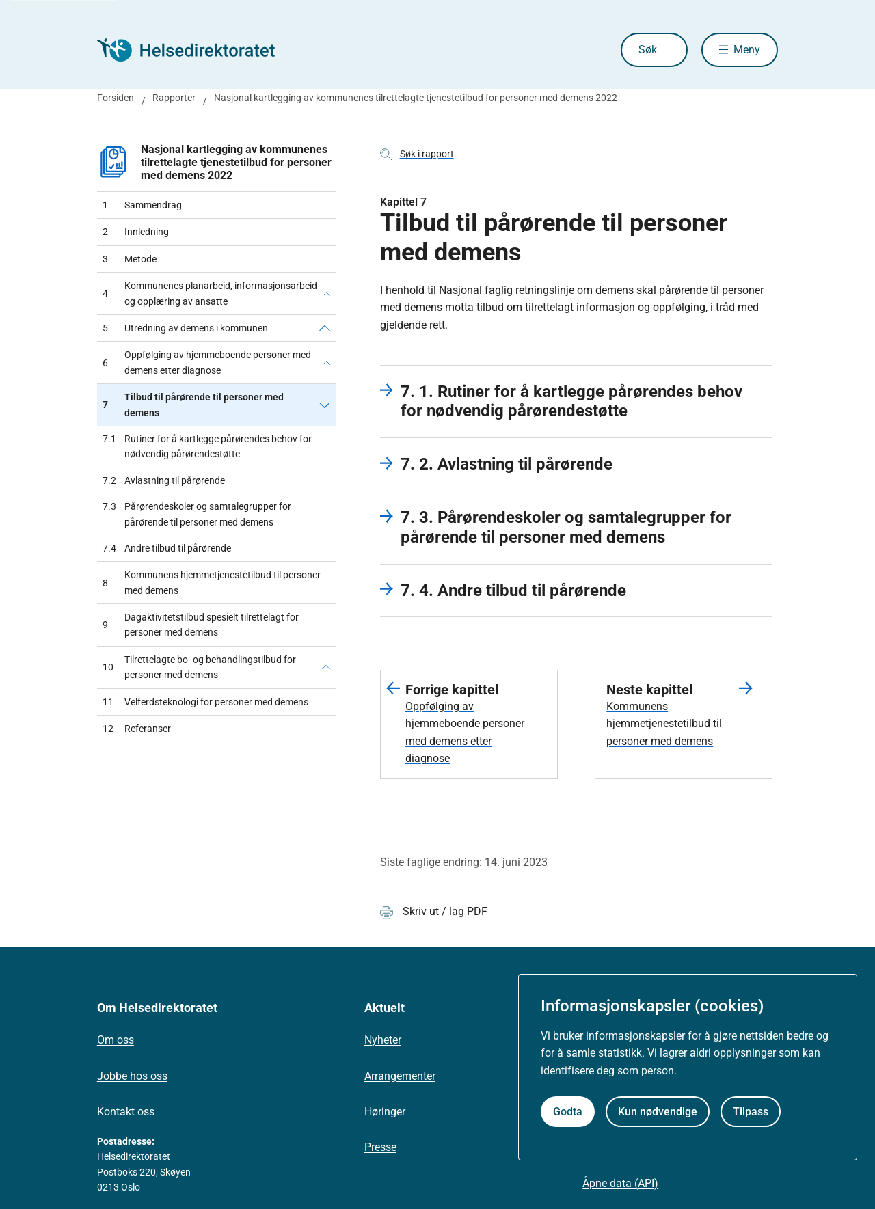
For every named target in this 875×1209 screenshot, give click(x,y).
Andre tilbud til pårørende (167, 548)
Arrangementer (399, 1076)
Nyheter (382, 1039)
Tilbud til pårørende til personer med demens (193, 405)
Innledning (136, 231)
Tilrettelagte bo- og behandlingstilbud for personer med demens (199, 667)
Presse (380, 1147)
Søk (647, 49)
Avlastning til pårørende (164, 480)
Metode (130, 259)
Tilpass (750, 1111)
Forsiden (115, 97)
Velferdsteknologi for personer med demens (205, 701)
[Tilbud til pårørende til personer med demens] (325, 405)
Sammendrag (142, 205)
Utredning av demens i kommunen (185, 328)
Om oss (115, 1039)
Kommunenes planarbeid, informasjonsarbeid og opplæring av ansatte (210, 293)
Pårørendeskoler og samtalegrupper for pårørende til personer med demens (197, 514)
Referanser (137, 728)
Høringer (384, 1111)
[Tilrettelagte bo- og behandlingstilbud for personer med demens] (326, 667)
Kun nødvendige (657, 1111)
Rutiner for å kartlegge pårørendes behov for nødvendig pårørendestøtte (207, 446)
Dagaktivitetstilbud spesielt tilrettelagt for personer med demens (201, 625)
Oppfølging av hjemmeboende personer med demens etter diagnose (207, 362)
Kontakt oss (125, 1111)
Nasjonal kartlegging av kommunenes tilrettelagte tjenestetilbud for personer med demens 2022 (415, 97)
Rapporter (174, 97)
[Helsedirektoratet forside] (195, 50)
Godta (567, 1111)
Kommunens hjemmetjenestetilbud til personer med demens (212, 582)
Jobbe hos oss (132, 1076)
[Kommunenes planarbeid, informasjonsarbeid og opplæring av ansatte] (326, 293)
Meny (746, 49)
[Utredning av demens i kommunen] (325, 328)
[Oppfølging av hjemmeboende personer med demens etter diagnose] (326, 362)
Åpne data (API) (620, 1183)
